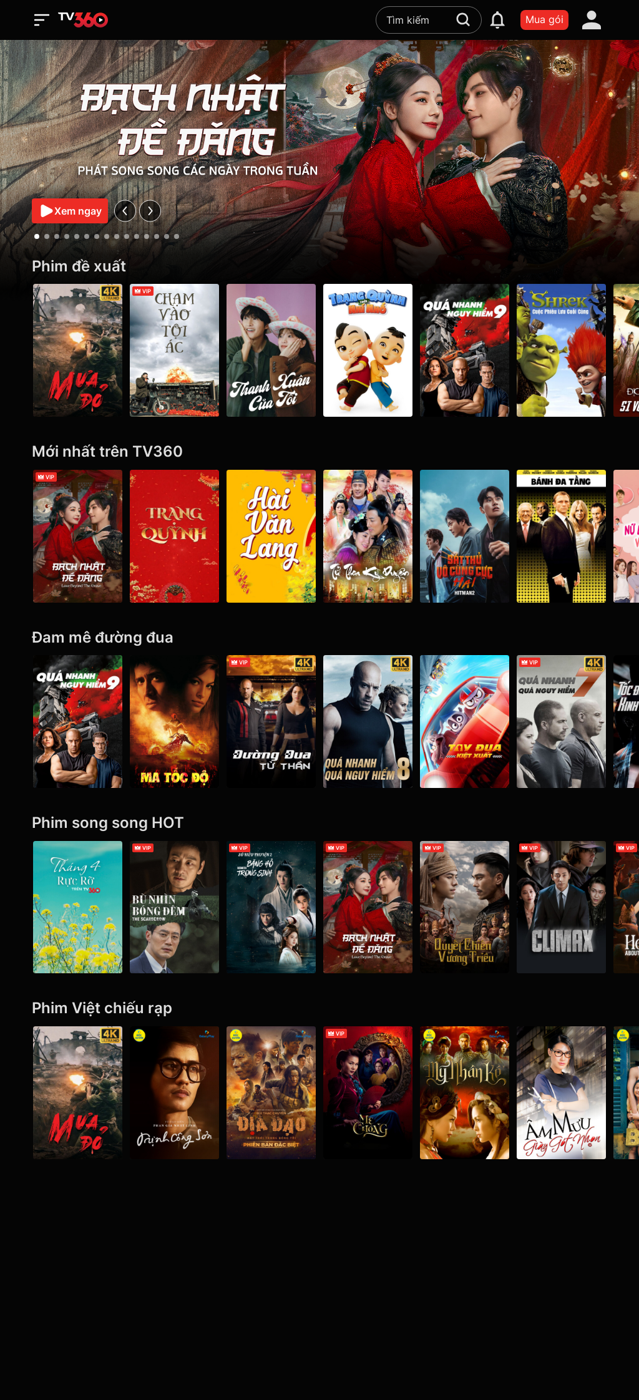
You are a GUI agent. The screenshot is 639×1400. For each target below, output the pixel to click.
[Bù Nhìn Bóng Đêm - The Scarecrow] (174, 907)
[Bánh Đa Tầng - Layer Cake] (561, 536)
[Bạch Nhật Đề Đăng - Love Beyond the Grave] (77, 536)
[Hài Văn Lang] (271, 536)
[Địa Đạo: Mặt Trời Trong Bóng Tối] (271, 1092)
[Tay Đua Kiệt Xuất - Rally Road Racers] (464, 721)
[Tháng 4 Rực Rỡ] (77, 907)
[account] (591, 20)
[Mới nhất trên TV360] (319, 452)
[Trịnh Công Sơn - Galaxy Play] (174, 1092)
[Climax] (561, 907)
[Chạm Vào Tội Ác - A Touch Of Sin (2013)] (174, 350)
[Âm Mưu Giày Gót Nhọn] (561, 1092)
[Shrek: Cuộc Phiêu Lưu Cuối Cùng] (561, 350)
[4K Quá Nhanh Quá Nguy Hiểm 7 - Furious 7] (561, 721)
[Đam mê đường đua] (319, 638)
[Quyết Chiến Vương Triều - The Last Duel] (464, 907)
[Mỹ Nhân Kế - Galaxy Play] (464, 1092)
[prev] (125, 210)
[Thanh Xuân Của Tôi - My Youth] (271, 350)
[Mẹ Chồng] (367, 1092)
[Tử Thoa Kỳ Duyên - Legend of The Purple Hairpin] (367, 536)
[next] (150, 210)
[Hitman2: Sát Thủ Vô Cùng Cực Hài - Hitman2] (464, 536)
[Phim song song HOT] (319, 823)
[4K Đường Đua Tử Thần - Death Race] (271, 721)
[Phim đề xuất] (319, 267)
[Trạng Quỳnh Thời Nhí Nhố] (367, 350)
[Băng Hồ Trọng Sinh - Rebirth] (271, 907)
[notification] (497, 20)
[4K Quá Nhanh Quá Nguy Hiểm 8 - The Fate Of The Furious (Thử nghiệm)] (367, 721)
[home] (83, 20)
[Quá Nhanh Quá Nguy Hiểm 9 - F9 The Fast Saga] (464, 350)
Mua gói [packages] (544, 19)
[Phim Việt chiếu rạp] (319, 1008)
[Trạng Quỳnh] (174, 536)
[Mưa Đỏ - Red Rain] (77, 350)
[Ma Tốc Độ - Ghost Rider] (174, 721)
